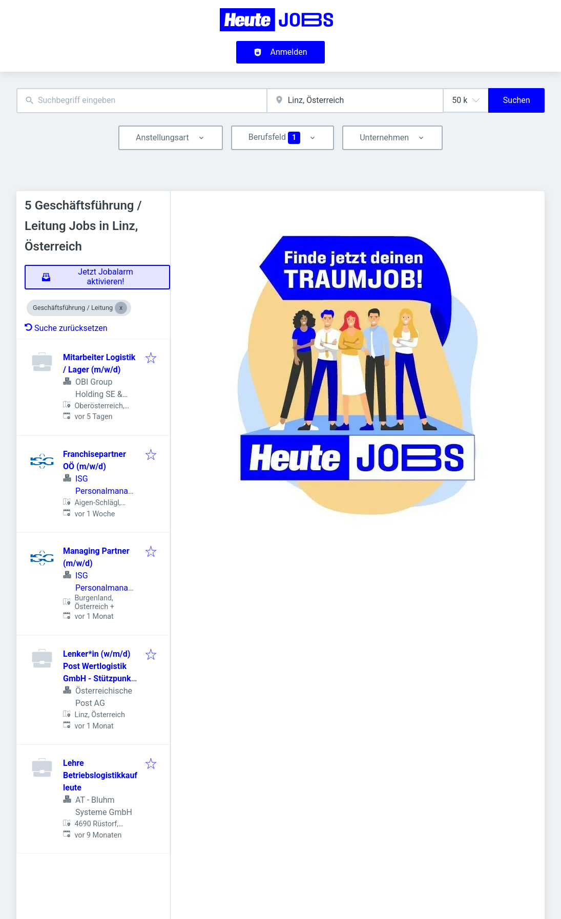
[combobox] (141, 100)
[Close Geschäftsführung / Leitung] (121, 308)
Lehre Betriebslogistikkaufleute (100, 775)
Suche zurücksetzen (66, 328)
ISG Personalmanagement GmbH (104, 491)
